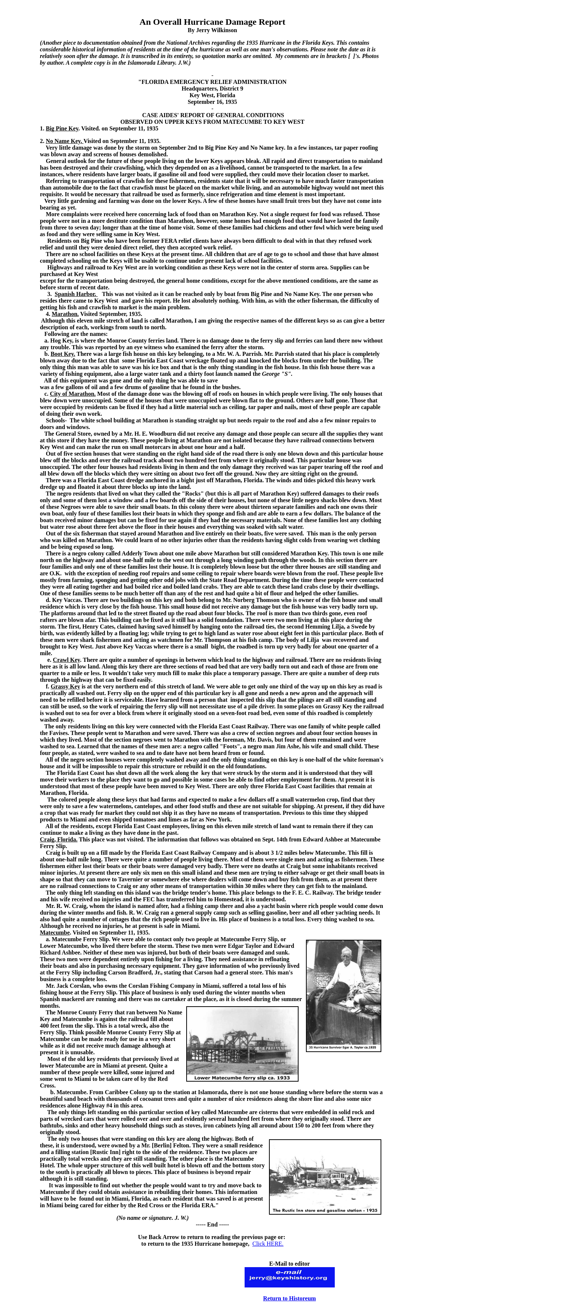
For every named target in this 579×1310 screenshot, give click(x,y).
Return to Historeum (289, 1298)
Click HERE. (267, 1244)
